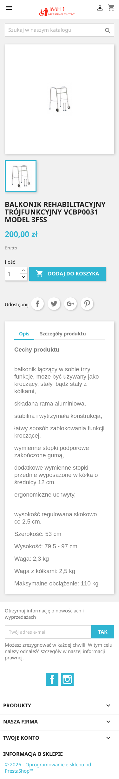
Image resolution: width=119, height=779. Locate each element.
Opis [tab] (24, 333)
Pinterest (87, 303)
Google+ (70, 303)
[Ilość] (12, 274)
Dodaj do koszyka (67, 274)
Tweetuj (54, 303)
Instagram (67, 679)
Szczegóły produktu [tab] (63, 333)
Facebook (52, 679)
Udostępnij (37, 303)
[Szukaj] (59, 29)
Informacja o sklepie (33, 753)
